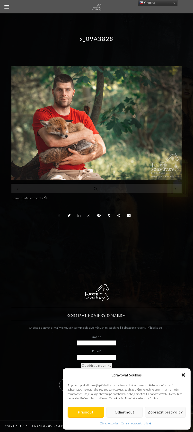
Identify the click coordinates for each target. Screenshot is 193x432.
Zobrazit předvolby (165, 412)
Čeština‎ (147, 3)
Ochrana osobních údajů (136, 423)
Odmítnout (124, 412)
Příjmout (86, 412)
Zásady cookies (109, 423)
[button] (183, 375)
